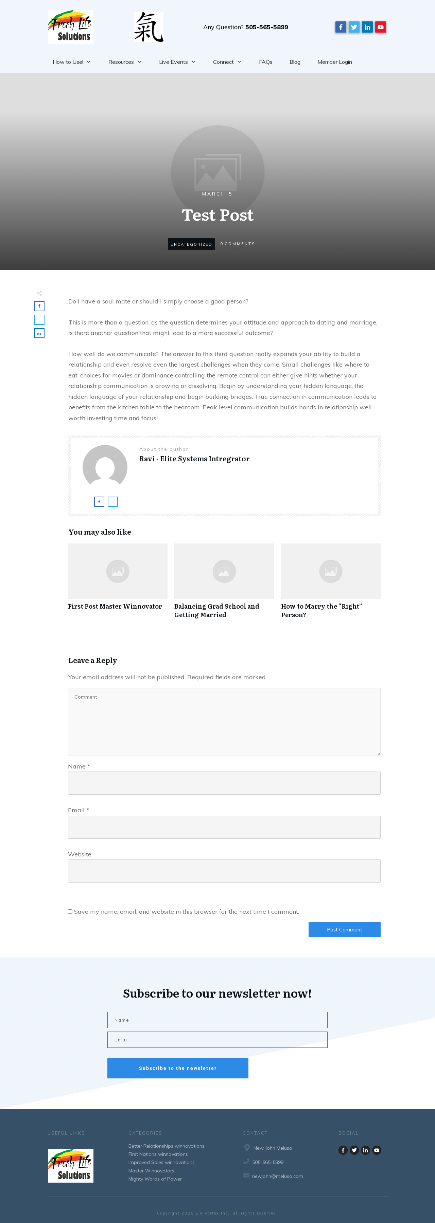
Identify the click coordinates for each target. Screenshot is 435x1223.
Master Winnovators (151, 1171)
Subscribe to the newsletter (178, 1068)
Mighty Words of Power (155, 1179)
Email (78, 810)
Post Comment (344, 929)
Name (79, 766)
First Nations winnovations (158, 1154)
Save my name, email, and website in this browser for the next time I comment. (186, 911)
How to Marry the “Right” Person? (331, 584)
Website (79, 854)
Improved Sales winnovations (161, 1162)
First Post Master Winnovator (118, 584)
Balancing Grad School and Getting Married (224, 584)
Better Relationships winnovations (166, 1146)
